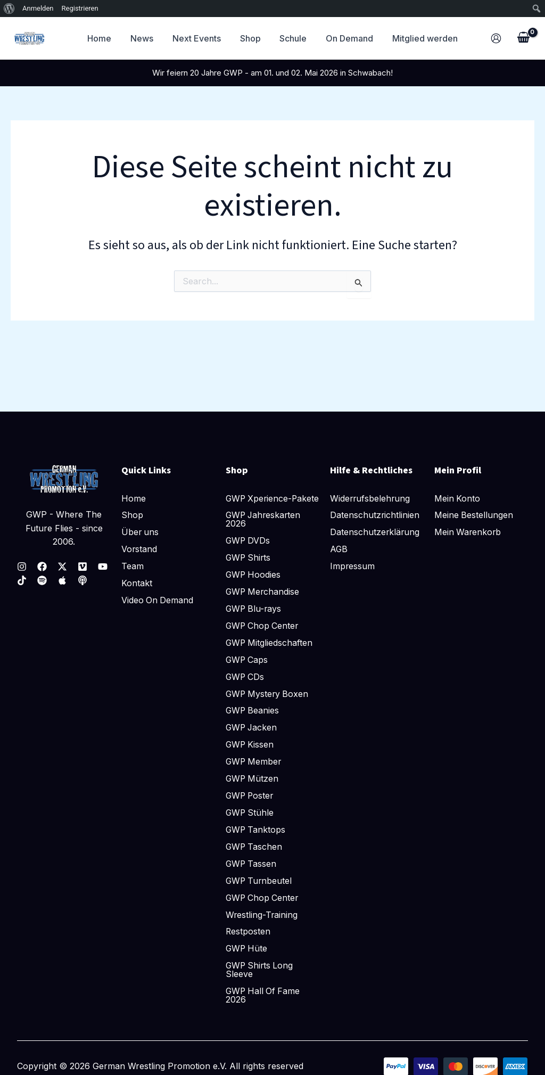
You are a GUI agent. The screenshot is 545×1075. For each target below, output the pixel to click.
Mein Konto (457, 488)
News (146, 38)
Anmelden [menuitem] (38, 8)
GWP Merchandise (263, 591)
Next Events (199, 38)
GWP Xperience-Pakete (260, 493)
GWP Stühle (250, 812)
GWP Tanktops (256, 829)
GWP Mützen (253, 778)
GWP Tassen (252, 863)
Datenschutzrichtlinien (375, 505)
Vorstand (139, 540)
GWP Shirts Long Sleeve (260, 970)
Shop (250, 38)
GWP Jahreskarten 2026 (264, 518)
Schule (291, 38)
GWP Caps (247, 659)
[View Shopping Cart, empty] (523, 38)
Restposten (248, 931)
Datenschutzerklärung (375, 523)
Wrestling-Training (262, 914)
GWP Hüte (247, 948)
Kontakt (136, 574)
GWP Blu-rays (254, 608)
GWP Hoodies (254, 574)
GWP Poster (251, 795)
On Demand (345, 38)
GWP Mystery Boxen (268, 693)
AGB (339, 540)
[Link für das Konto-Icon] (496, 38)
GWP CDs (246, 676)
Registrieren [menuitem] (80, 8)
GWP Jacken (252, 727)
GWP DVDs (248, 540)
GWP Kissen (250, 744)
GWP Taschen (255, 846)
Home (106, 38)
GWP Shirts (249, 557)
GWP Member (254, 761)
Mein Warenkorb (468, 523)
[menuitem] (9, 8)
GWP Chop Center (263, 625)
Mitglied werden (419, 38)
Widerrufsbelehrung (370, 488)
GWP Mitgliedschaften (270, 642)
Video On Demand (157, 591)
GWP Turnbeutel (260, 880)
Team (132, 557)
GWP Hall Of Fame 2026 (264, 995)
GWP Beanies (253, 710)
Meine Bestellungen (474, 505)
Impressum (352, 557)
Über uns (140, 523)
